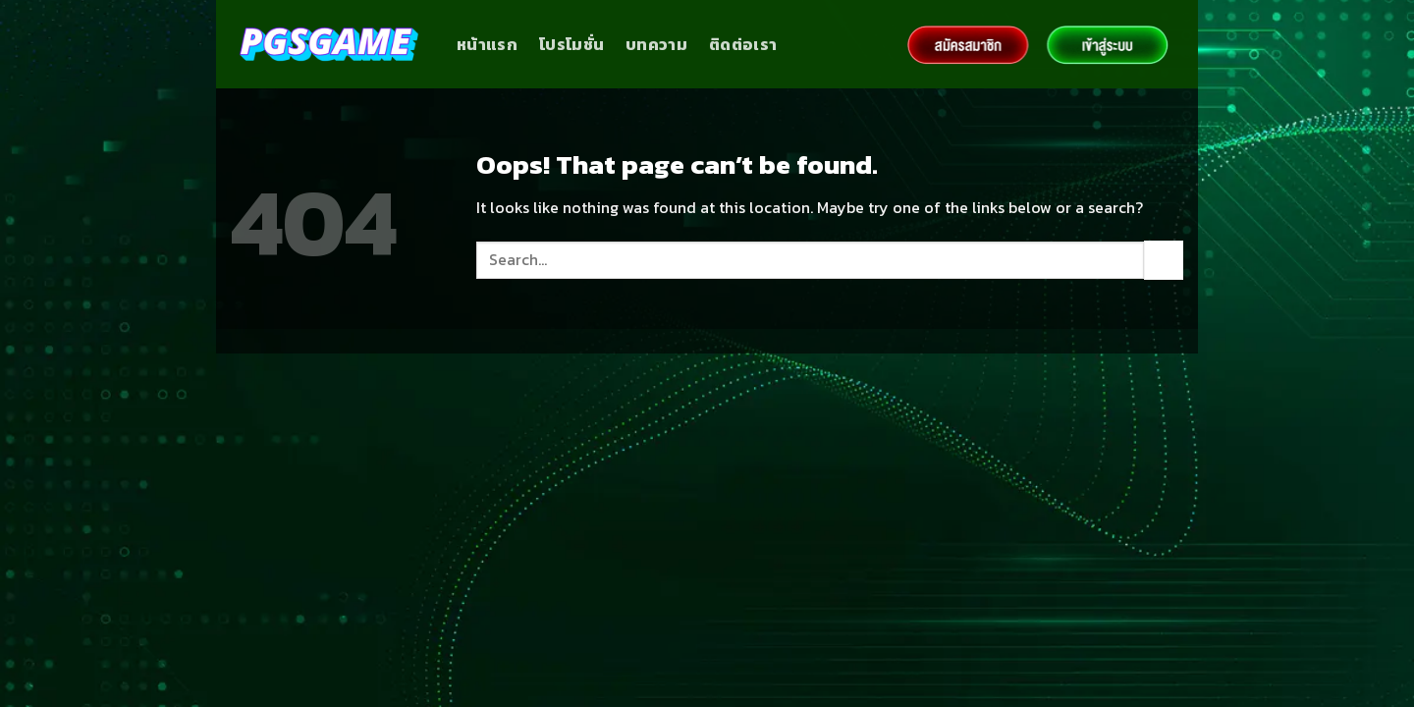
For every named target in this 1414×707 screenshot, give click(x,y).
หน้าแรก (487, 44)
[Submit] (1163, 260)
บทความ (656, 44)
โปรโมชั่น (571, 44)
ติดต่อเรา (743, 44)
